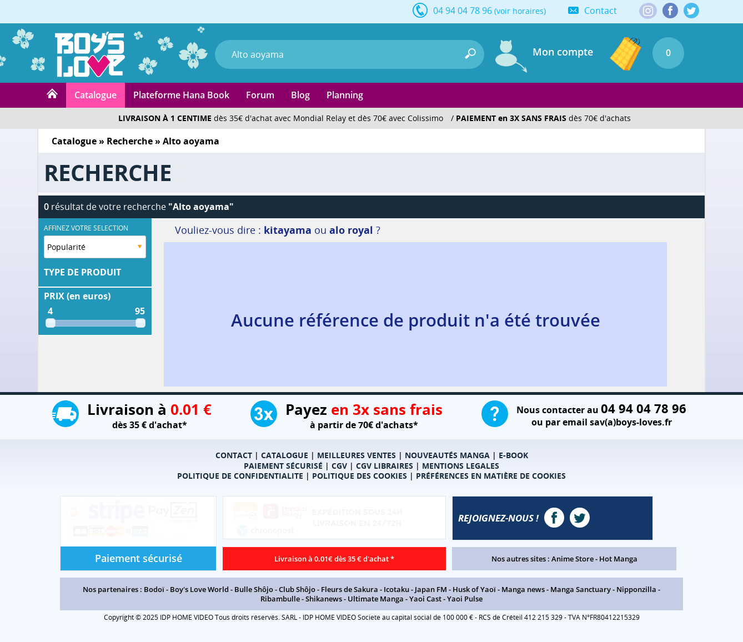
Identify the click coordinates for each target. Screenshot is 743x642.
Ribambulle (280, 599)
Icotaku (396, 589)
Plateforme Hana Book (181, 95)
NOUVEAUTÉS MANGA (447, 455)
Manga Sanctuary (580, 589)
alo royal (351, 230)
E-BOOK (513, 455)
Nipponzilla (636, 589)
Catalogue (95, 95)
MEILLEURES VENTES (356, 455)
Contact (600, 10)
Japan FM (431, 589)
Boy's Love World (199, 589)
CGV (339, 465)
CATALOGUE (284, 455)
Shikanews (323, 599)
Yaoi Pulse (465, 599)
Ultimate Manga (376, 599)
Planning (345, 95)
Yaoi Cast (425, 599)
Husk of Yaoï (474, 589)
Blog (300, 95)
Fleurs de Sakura (349, 589)
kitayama (288, 230)
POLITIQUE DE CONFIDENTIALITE (240, 475)
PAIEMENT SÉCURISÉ (283, 465)
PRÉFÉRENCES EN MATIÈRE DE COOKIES (491, 475)
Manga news (523, 589)
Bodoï (154, 589)
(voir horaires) (520, 11)
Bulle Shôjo (253, 589)
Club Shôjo (297, 589)
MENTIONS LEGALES (460, 465)
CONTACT (233, 455)
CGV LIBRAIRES (384, 465)
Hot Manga (618, 559)
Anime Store (572, 559)
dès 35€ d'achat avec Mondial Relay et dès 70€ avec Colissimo (280, 118)
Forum (260, 95)
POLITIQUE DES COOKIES (359, 475)
